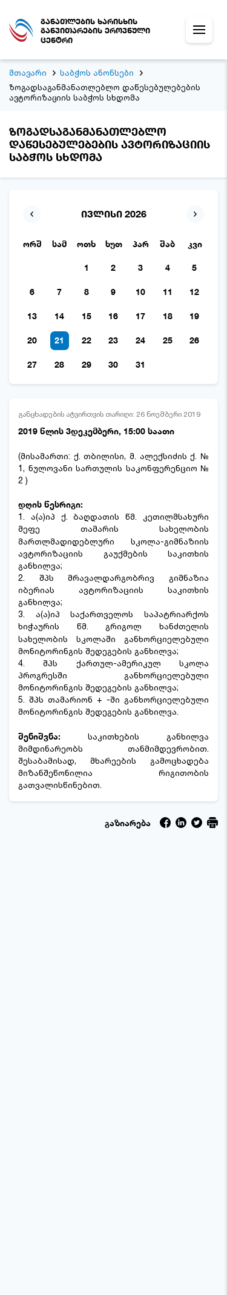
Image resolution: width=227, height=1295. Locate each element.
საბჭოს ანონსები (97, 73)
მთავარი (28, 73)
